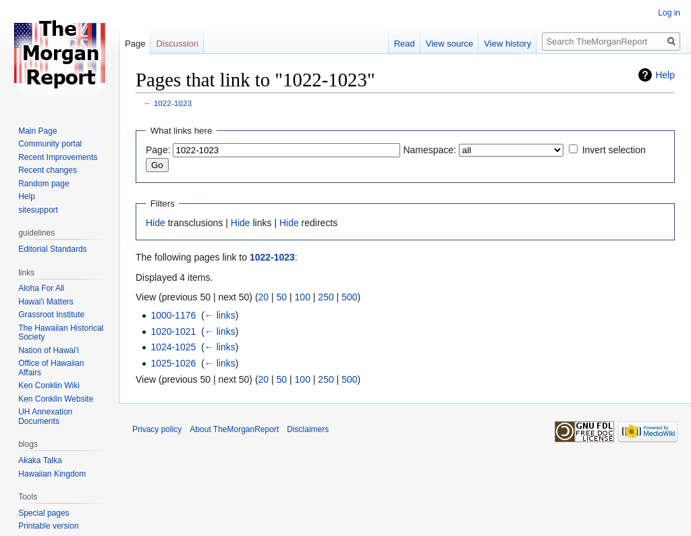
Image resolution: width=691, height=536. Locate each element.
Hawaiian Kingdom (52, 474)
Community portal (50, 144)
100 (302, 297)
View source (450, 43)
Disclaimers (308, 429)
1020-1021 (173, 331)
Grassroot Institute (51, 314)
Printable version (48, 526)
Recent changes (47, 170)
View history (507, 43)
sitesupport (38, 210)
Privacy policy (157, 429)
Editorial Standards (52, 249)
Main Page (37, 131)
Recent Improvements (57, 157)
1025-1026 (173, 363)
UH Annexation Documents (45, 416)
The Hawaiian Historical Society (60, 332)
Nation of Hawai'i (48, 350)
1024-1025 (173, 347)
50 (282, 297)
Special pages (43, 513)
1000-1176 (173, 315)
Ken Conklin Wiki (49, 385)
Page (135, 43)
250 (325, 297)
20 (263, 297)
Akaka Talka (39, 460)
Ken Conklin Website (55, 399)
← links (220, 315)
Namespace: (429, 149)
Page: (158, 149)
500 (349, 297)
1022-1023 (173, 103)
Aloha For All (41, 288)
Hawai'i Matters (46, 301)
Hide (155, 222)
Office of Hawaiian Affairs (51, 367)
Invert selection (614, 149)
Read (404, 43)
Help (665, 75)
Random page (43, 183)
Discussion (177, 43)
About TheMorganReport (234, 429)
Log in (669, 13)
